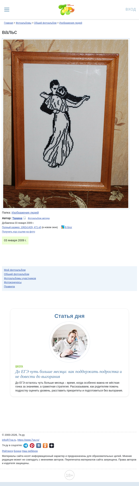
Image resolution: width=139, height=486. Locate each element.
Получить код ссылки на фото (18, 231)
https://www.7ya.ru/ (28, 439)
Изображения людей (70, 23)
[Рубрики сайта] (7, 10)
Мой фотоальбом (15, 269)
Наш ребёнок (30, 451)
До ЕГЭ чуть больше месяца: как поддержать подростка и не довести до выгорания (68, 374)
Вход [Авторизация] (131, 9)
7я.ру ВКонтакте (38, 445)
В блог (68, 227)
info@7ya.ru (9, 439)
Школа (19, 366)
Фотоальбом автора (39, 218)
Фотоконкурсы (13, 282)
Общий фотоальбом (45, 23)
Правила (9, 286)
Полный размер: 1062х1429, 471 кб (21, 227)
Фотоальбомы (23, 23)
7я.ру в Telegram (25, 445)
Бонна (17, 451)
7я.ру (51, 445)
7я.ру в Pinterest (32, 445)
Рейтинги (7, 451)
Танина (17, 218)
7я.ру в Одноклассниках (45, 445)
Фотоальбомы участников (20, 278)
